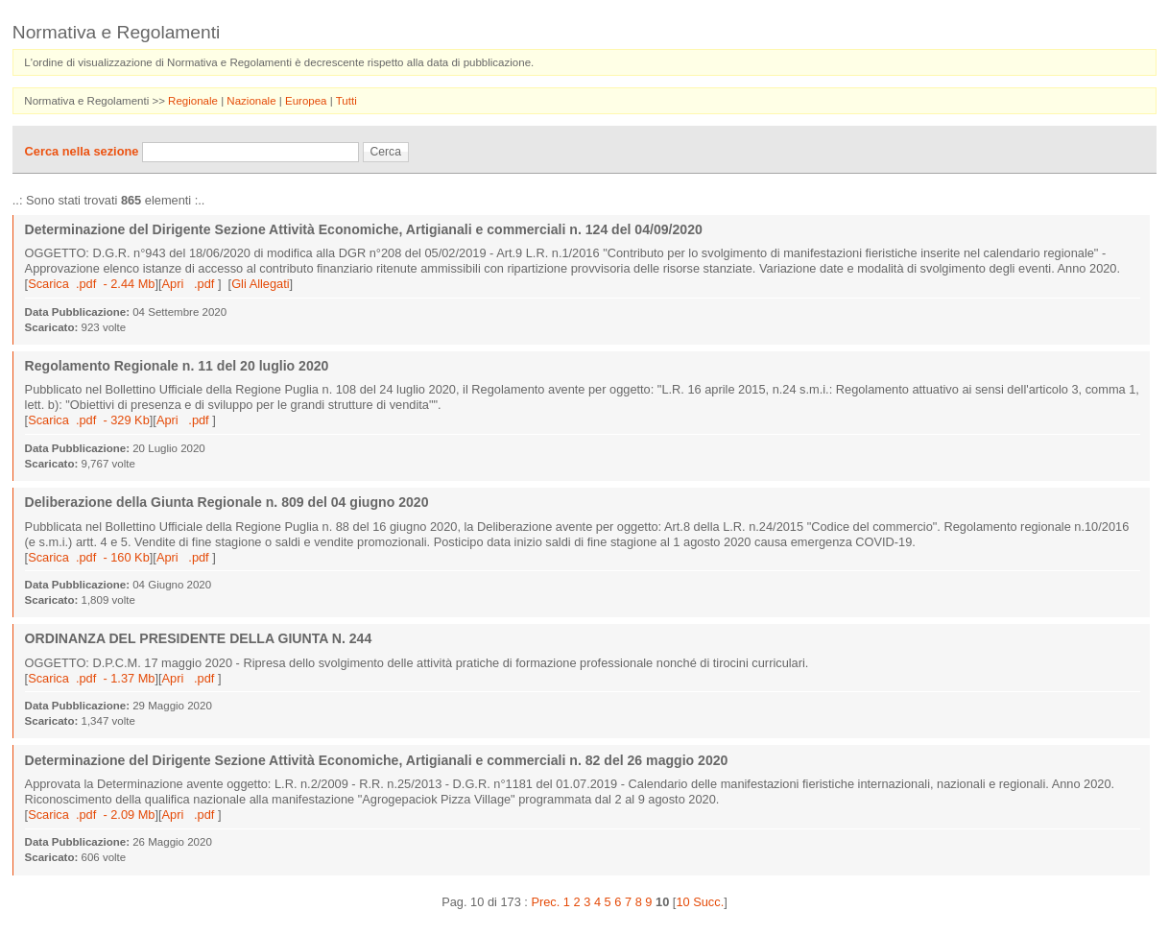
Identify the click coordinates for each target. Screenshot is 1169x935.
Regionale (194, 101)
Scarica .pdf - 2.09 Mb (91, 814)
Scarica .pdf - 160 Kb (89, 557)
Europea (307, 101)
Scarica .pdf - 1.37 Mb (91, 678)
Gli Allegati (260, 283)
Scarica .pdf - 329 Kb (89, 420)
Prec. (545, 902)
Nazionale (252, 101)
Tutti (346, 101)
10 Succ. (700, 902)
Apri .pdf (190, 283)
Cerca (385, 151)
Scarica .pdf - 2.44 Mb (91, 283)
